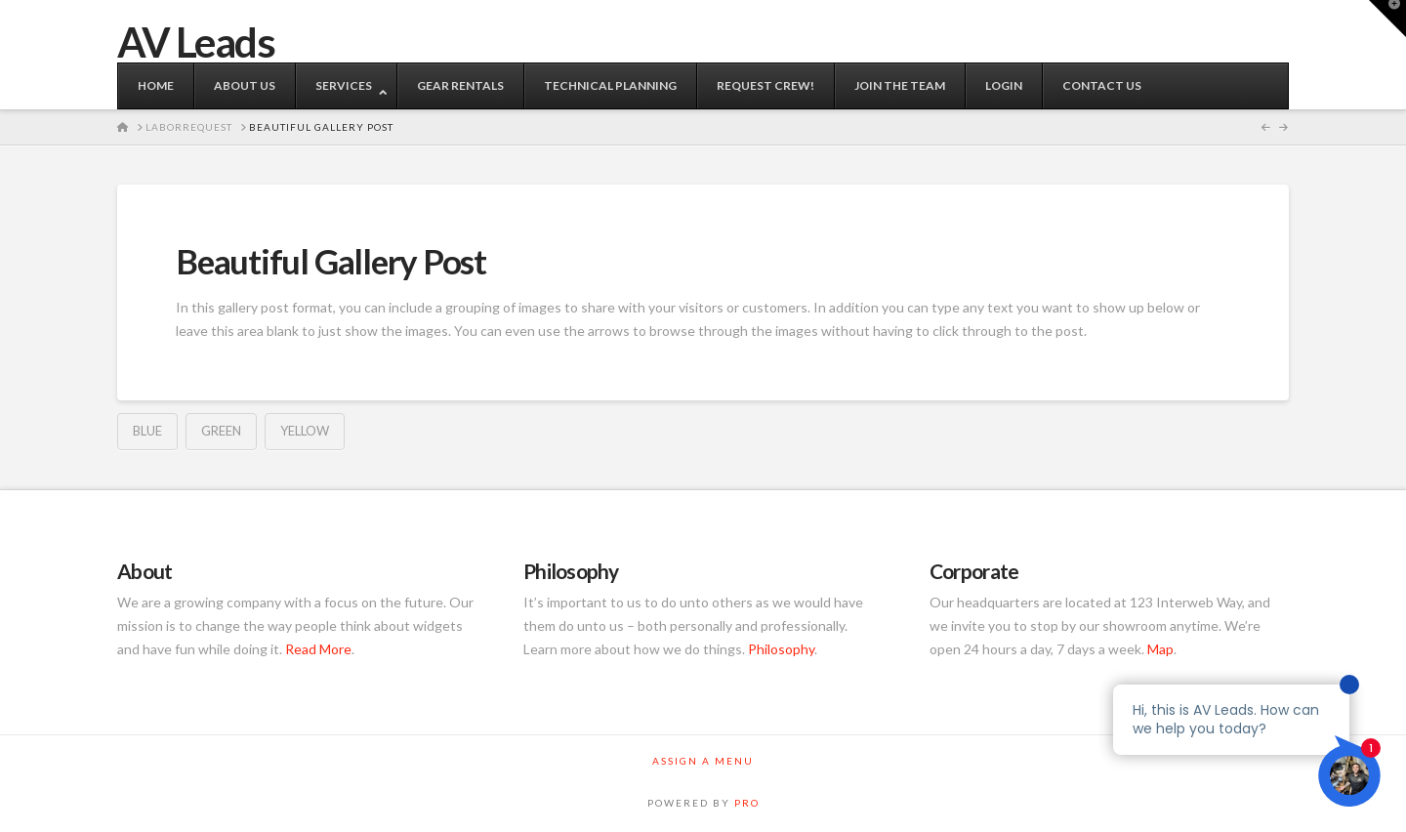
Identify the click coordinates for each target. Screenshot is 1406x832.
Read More (318, 649)
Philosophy (781, 649)
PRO (747, 803)
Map (1160, 649)
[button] (1387, 18)
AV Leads (195, 41)
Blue (147, 430)
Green (221, 430)
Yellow (304, 430)
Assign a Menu (703, 761)
